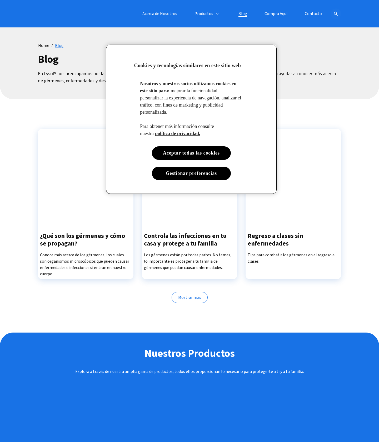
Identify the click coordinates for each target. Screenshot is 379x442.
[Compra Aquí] (276, 13)
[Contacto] (313, 13)
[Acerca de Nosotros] (159, 13)
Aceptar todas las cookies (191, 153)
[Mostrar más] (190, 297)
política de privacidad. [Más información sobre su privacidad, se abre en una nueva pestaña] (177, 133)
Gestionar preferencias (191, 173)
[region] (191, 119)
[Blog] (242, 13)
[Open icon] (336, 13)
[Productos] (203, 13)
